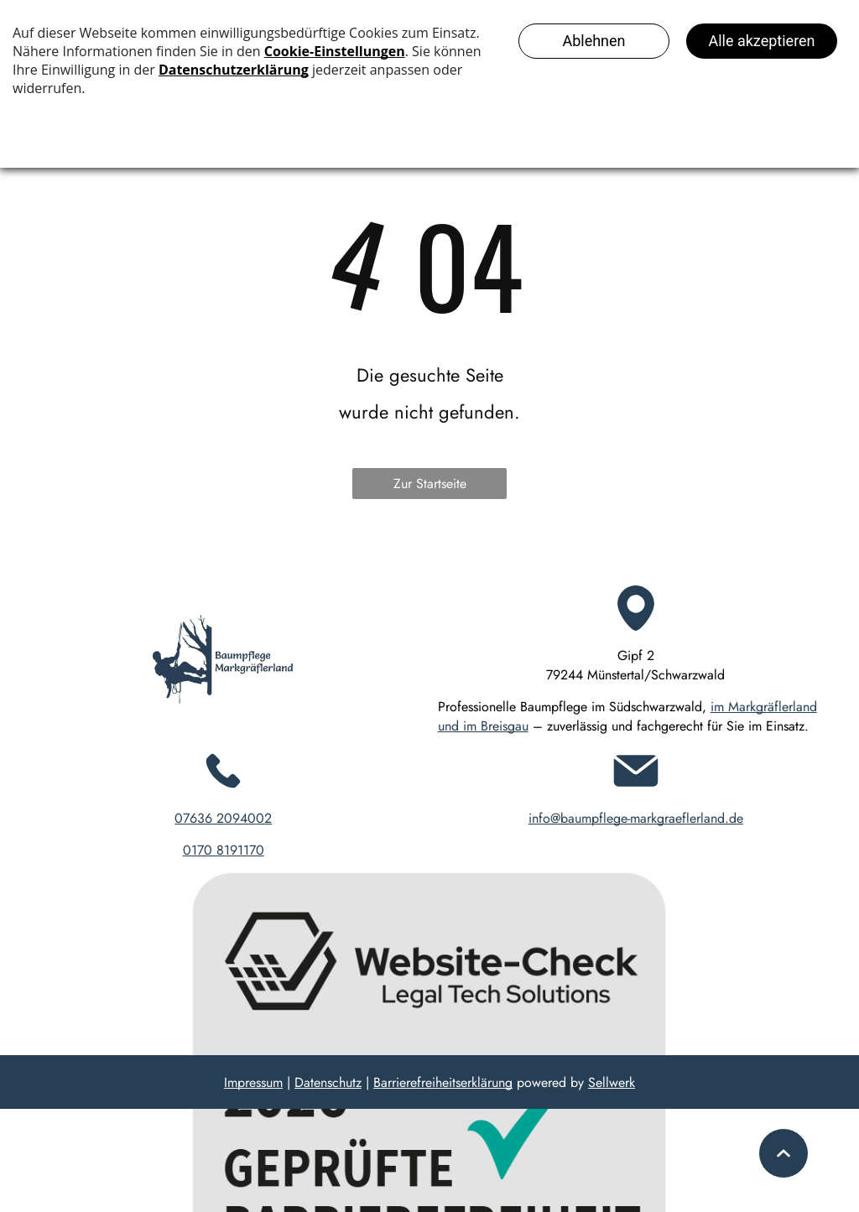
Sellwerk (611, 1082)
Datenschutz (328, 1082)
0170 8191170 (223, 850)
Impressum (253, 1082)
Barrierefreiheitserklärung (443, 1082)
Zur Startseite (429, 483)
